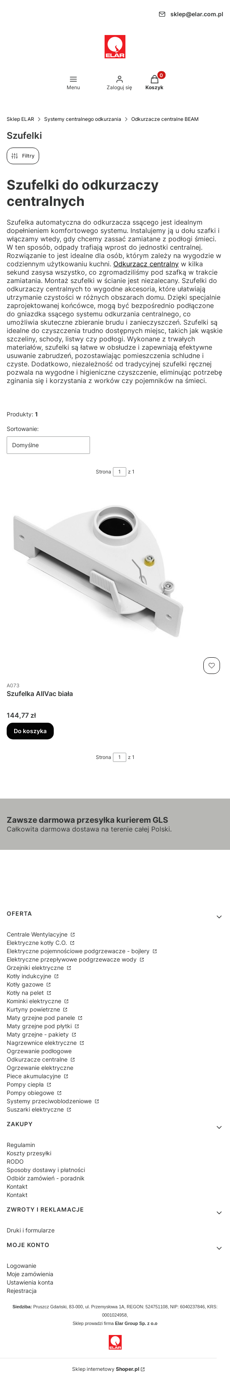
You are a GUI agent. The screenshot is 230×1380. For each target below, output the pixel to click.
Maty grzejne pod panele (42, 1017)
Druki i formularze (31, 1230)
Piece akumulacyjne (34, 1075)
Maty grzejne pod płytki (40, 1025)
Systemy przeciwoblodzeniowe (50, 1101)
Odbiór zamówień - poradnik (46, 1178)
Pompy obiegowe (31, 1092)
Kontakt (17, 1186)
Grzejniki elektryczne (36, 967)
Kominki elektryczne (35, 1000)
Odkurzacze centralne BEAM (165, 119)
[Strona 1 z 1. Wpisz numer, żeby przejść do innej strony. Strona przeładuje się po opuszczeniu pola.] (119, 471)
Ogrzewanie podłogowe (39, 1050)
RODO (15, 1161)
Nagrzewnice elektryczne (42, 1042)
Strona (103, 471)
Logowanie (21, 1265)
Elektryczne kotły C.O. (38, 942)
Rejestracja (22, 1290)
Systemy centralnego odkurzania (82, 119)
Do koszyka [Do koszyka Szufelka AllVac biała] (30, 730)
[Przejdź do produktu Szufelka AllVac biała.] (115, 583)
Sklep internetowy (105, 1369)
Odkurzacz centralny (146, 264)
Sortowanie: (23, 428)
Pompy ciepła (26, 1084)
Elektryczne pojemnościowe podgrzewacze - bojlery (79, 950)
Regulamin (21, 1144)
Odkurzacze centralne (38, 1059)
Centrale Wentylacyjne (38, 934)
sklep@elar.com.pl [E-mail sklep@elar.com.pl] (196, 14)
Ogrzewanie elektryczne (40, 1067)
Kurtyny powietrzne (34, 1009)
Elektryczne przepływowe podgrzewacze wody (72, 959)
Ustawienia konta (30, 1282)
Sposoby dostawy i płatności (46, 1169)
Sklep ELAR (20, 119)
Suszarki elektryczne (36, 1109)
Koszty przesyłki (29, 1153)
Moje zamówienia (30, 1273)
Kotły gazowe (26, 984)
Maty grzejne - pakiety (38, 1034)
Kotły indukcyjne (30, 975)
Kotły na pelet (26, 992)
